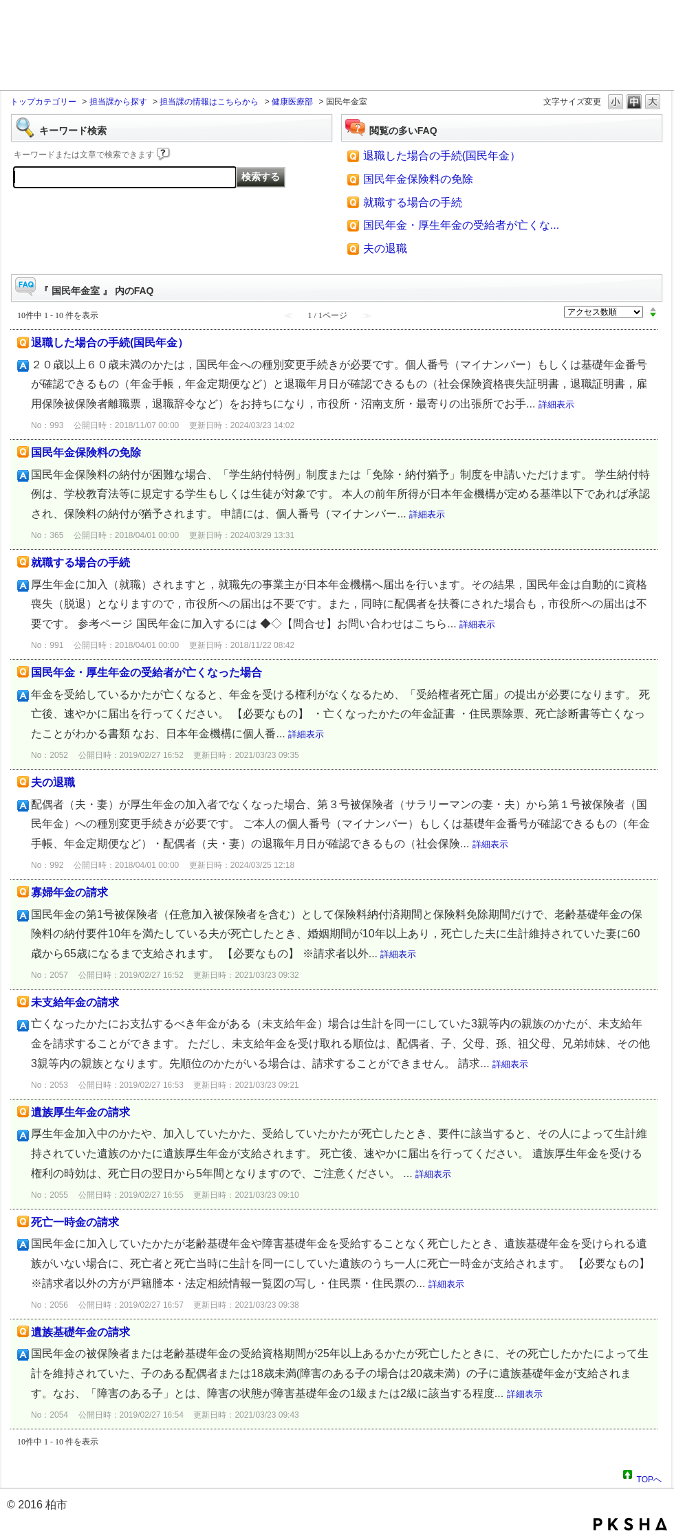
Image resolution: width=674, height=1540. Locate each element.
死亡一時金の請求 (75, 1222)
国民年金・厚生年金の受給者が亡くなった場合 (146, 672)
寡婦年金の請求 (69, 892)
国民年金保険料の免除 (418, 179)
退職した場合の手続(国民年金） (442, 155)
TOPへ (649, 1477)
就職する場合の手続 (412, 202)
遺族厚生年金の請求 (80, 1112)
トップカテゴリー (43, 102)
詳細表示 (556, 404)
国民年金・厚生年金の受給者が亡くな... (461, 225)
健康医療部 (292, 102)
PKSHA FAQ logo (630, 1524)
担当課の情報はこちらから (209, 102)
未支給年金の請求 (75, 1002)
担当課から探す (118, 102)
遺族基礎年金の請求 (80, 1332)
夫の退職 (385, 248)
